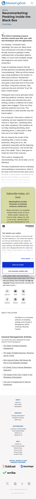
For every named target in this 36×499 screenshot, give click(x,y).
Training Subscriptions (18, 415)
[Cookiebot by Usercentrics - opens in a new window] (25, 226)
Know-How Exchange (18, 446)
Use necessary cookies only (18, 271)
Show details (25, 258)
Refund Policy (18, 448)
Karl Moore (7, 24)
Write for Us (18, 433)
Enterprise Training (18, 417)
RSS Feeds (18, 404)
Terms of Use (18, 450)
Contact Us (18, 444)
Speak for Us (18, 435)
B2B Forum (18, 419)
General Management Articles (16, 337)
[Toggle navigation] (31, 3)
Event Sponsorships (18, 431)
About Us (18, 402)
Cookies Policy (18, 454)
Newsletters (18, 406)
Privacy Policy (18, 452)
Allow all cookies (18, 265)
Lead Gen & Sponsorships (18, 429)
